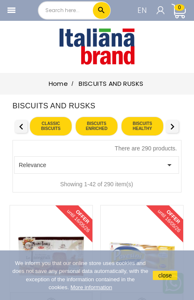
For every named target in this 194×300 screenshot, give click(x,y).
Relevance (96, 165)
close (165, 275)
